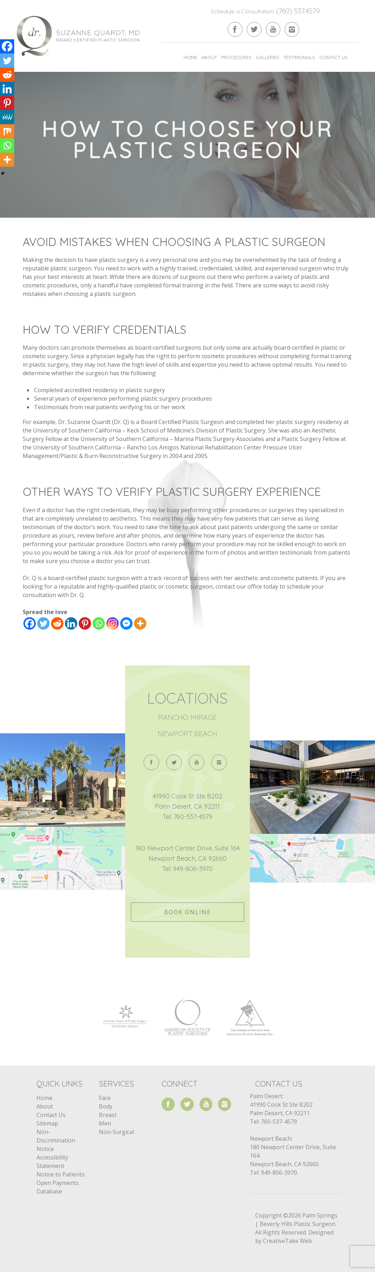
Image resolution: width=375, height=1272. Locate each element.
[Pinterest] (85, 623)
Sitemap (47, 1123)
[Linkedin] (71, 623)
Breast (108, 1115)
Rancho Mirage (187, 717)
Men (105, 1123)
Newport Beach (187, 733)
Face (105, 1098)
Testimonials (299, 57)
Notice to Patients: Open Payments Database (61, 1182)
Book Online (187, 912)
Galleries (267, 57)
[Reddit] (57, 623)
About (209, 57)
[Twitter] (43, 623)
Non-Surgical (116, 1132)
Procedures (236, 57)
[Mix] (7, 131)
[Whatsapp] (99, 623)
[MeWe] (7, 117)
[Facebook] (29, 623)
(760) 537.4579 (298, 10)
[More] (140, 623)
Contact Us (333, 57)
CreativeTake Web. (288, 1241)
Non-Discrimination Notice (56, 1140)
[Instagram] (112, 623)
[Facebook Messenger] (126, 623)
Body (105, 1106)
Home (190, 57)
